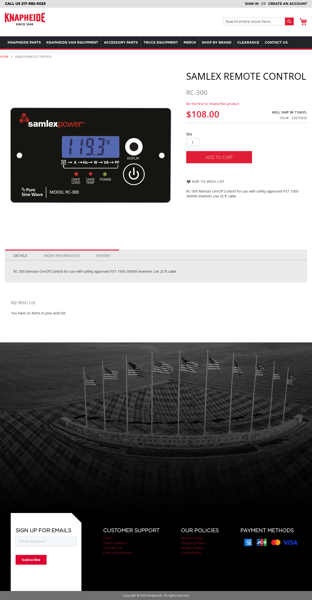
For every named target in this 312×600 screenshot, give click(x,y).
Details (20, 267)
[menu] (156, 48)
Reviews (103, 267)
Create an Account (287, 4)
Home (4, 69)
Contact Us (112, 548)
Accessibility (191, 553)
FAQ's (108, 538)
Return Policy (192, 538)
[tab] (20, 266)
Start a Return (115, 543)
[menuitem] (25, 42)
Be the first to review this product (212, 116)
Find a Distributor (118, 553)
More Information (61, 267)
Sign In (252, 4)
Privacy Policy (192, 548)
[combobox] (255, 21)
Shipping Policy (193, 543)
